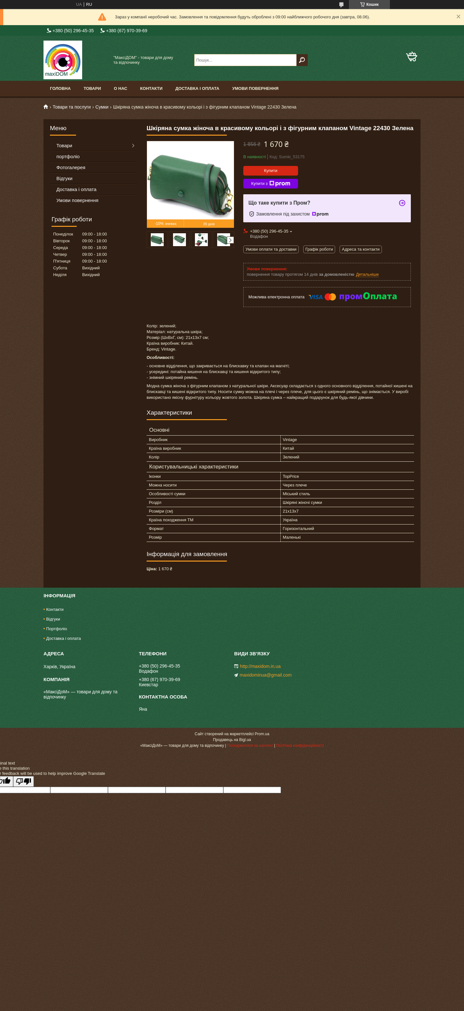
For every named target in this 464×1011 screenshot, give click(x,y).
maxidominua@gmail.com (266, 675)
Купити (270, 170)
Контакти (151, 88)
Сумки (102, 107)
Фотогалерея (70, 167)
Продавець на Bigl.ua (232, 739)
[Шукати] (302, 60)
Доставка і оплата (197, 88)
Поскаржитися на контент (250, 745)
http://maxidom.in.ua (260, 666)
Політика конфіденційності (300, 745)
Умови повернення (255, 88)
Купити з (270, 184)
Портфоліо (56, 628)
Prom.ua (262, 734)
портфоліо (68, 156)
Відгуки (64, 178)
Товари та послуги (72, 107)
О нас (120, 88)
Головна (60, 88)
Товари (92, 88)
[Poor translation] (23, 781)
